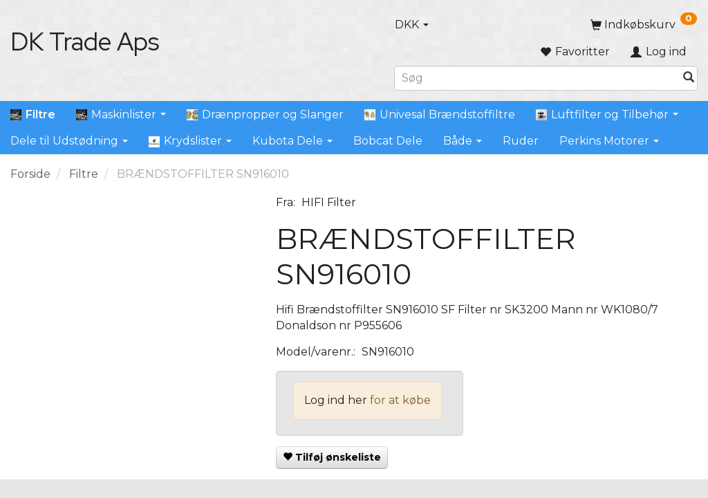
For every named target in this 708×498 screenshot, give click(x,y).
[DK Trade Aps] (84, 41)
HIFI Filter (328, 202)
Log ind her (335, 400)
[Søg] (688, 78)
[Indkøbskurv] (643, 24)
